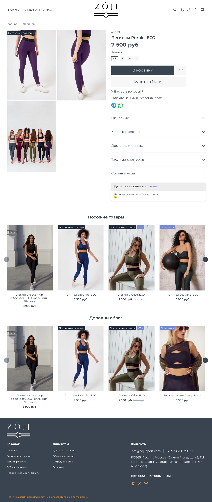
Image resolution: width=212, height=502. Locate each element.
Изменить (151, 186)
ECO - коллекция (17, 467)
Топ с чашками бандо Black (182, 395)
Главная (12, 23)
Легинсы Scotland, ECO (182, 294)
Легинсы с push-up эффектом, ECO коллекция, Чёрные (29, 298)
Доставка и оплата (64, 450)
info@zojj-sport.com (146, 451)
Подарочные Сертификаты (23, 472)
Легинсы (29, 23)
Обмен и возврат (63, 456)
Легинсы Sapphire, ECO (80, 294)
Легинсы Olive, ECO (131, 294)
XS (114, 58)
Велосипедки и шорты (20, 456)
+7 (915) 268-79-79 (179, 451)
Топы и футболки (17, 461)
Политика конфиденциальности (26, 496)
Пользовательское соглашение (68, 496)
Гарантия (58, 467)
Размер (116, 52)
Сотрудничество (63, 461)
